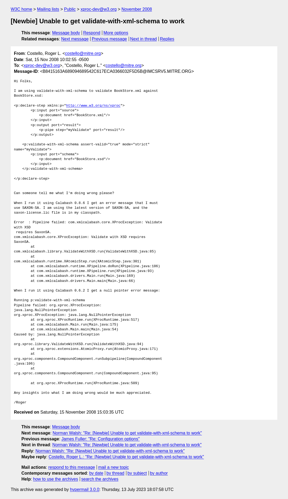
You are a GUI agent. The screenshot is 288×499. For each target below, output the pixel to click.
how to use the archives (55, 479)
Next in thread (143, 39)
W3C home (21, 9)
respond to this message (71, 467)
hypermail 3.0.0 (84, 489)
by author (159, 473)
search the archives (100, 479)
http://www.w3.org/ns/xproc (93, 105)
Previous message (109, 39)
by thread (115, 473)
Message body (66, 33)
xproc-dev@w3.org (99, 9)
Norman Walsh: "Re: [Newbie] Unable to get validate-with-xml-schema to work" (127, 433)
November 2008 (137, 9)
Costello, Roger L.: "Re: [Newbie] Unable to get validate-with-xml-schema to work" (126, 457)
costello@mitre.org (83, 53)
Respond (91, 33)
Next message (75, 39)
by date (96, 473)
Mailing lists (48, 9)
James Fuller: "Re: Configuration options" (100, 439)
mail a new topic (113, 467)
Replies (167, 39)
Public (70, 9)
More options (116, 33)
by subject (137, 473)
